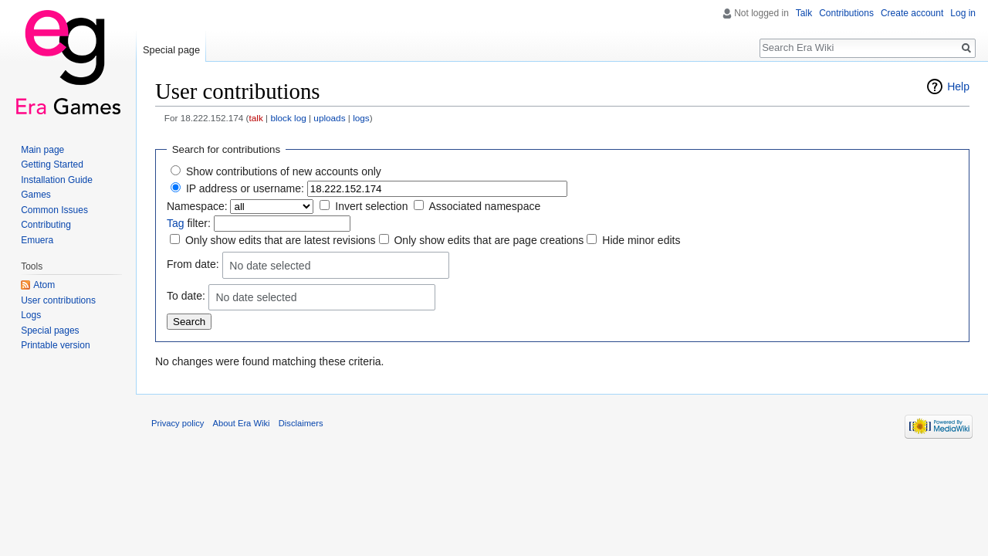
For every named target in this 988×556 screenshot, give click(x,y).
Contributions (846, 13)
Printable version (55, 345)
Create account (912, 13)
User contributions (58, 300)
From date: (193, 264)
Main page (42, 149)
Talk (804, 13)
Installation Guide (57, 180)
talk (256, 118)
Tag (175, 223)
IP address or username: (245, 188)
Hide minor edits (641, 240)
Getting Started (52, 164)
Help (958, 86)
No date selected (269, 265)
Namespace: (197, 206)
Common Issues (54, 210)
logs (361, 118)
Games (36, 194)
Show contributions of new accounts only (283, 171)
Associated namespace (484, 206)
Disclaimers (301, 423)
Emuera (37, 240)
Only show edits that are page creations (489, 240)
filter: (189, 223)
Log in (963, 13)
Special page (171, 50)
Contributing (46, 224)
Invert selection (371, 206)
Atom (44, 285)
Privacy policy (177, 423)
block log (288, 118)
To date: (186, 296)
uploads (329, 118)
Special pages (50, 330)
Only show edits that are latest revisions (280, 240)
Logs (31, 315)
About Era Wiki (241, 423)
